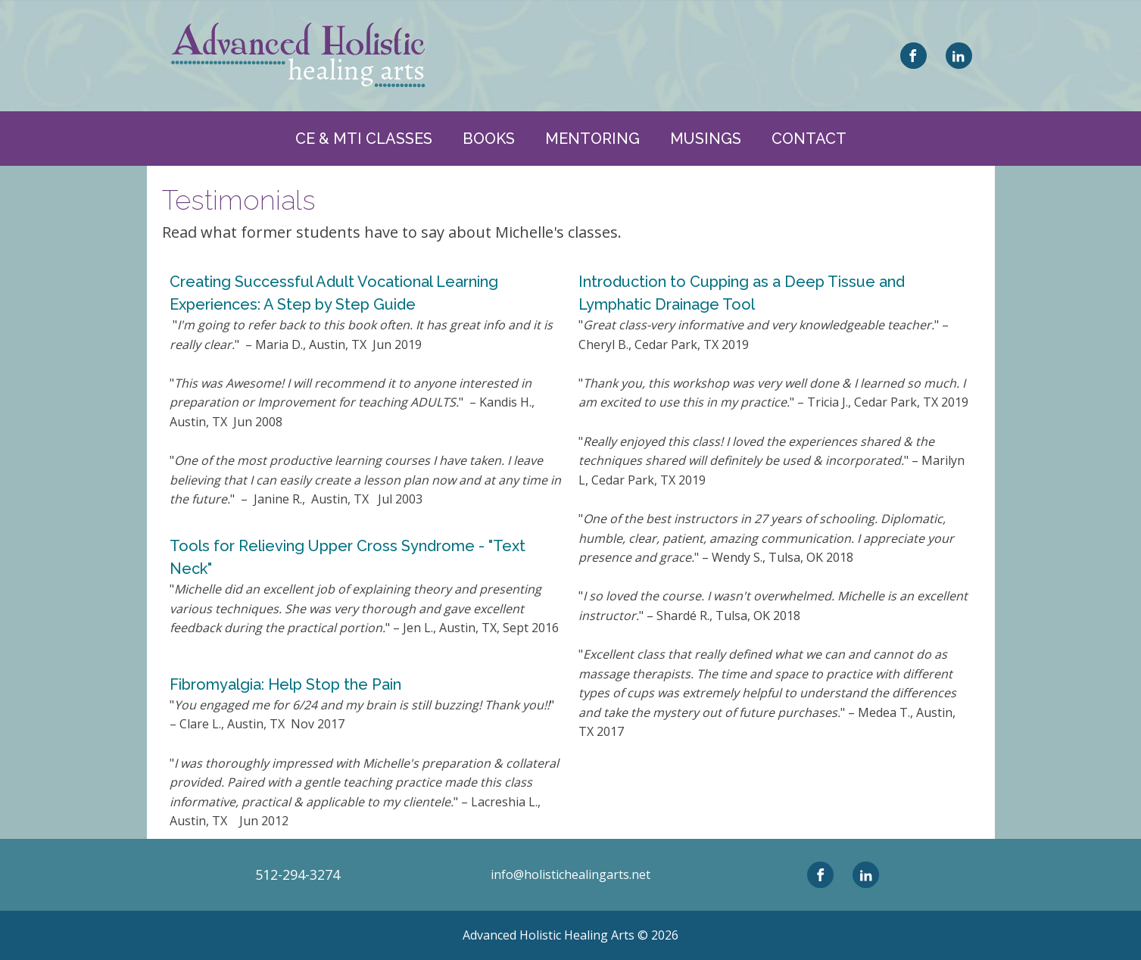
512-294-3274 (297, 874)
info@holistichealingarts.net (570, 874)
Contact (809, 138)
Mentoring (592, 138)
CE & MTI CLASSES (363, 138)
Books (489, 138)
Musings (705, 138)
